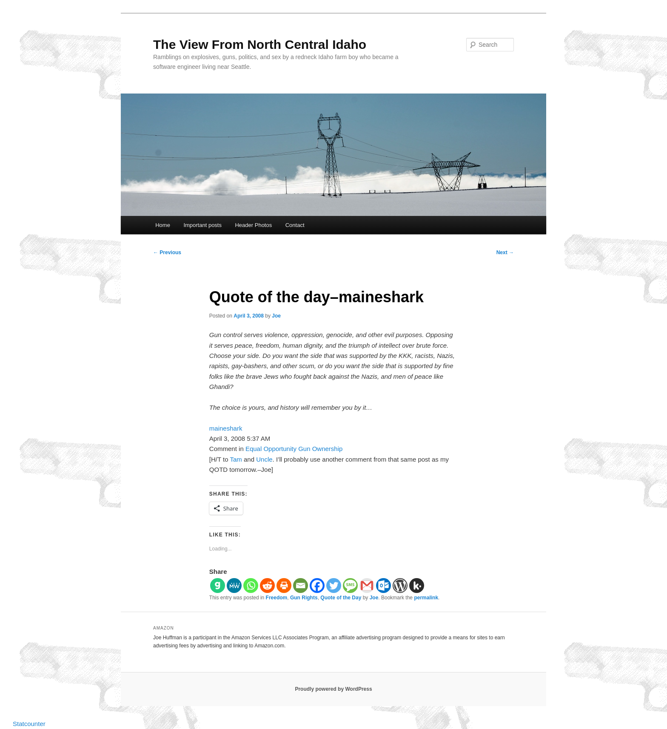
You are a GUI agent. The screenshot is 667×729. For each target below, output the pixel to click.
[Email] (300, 585)
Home (162, 225)
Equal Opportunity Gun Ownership (293, 448)
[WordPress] (400, 585)
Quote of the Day (340, 598)
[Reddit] (267, 585)
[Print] (283, 585)
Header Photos (253, 225)
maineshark (225, 428)
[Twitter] (333, 585)
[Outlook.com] (383, 585)
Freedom (277, 598)
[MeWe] (234, 585)
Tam (236, 459)
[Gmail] (366, 585)
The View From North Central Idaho (259, 44)
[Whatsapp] (250, 585)
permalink (426, 598)
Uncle (264, 459)
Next (505, 252)
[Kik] (416, 585)
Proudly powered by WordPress (333, 689)
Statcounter (29, 723)
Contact (295, 225)
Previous (167, 252)
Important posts (202, 225)
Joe (276, 316)
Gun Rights (304, 598)
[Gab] (217, 585)
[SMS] (350, 585)
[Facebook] (317, 585)
